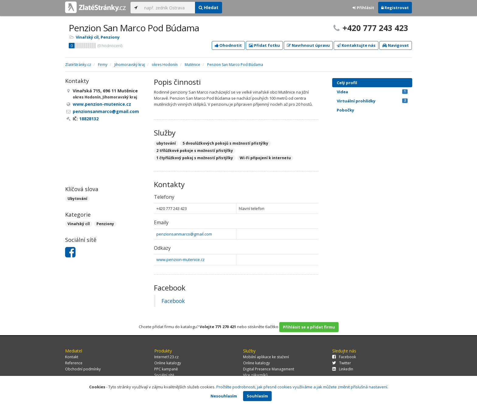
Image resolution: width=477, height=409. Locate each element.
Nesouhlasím (224, 396)
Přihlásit (363, 7)
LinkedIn (342, 369)
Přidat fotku (264, 45)
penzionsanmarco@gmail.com (184, 234)
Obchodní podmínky (83, 369)
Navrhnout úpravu (308, 45)
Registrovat (395, 7)
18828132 (89, 119)
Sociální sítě (164, 375)
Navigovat (395, 45)
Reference (73, 363)
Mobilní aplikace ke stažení (266, 356)
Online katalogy (167, 363)
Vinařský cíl (87, 37)
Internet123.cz (166, 356)
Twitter (341, 363)
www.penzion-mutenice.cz (180, 259)
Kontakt (71, 356)
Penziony (110, 37)
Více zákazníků (255, 375)
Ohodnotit (228, 45)
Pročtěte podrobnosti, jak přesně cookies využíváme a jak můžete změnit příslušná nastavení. (302, 387)
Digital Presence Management (268, 369)
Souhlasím (257, 396)
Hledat (208, 7)
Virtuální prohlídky (372, 101)
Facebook (173, 300)
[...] (168, 7)
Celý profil (347, 82)
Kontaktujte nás (356, 45)
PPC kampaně (166, 369)
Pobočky (345, 110)
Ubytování (77, 198)
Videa (372, 92)
